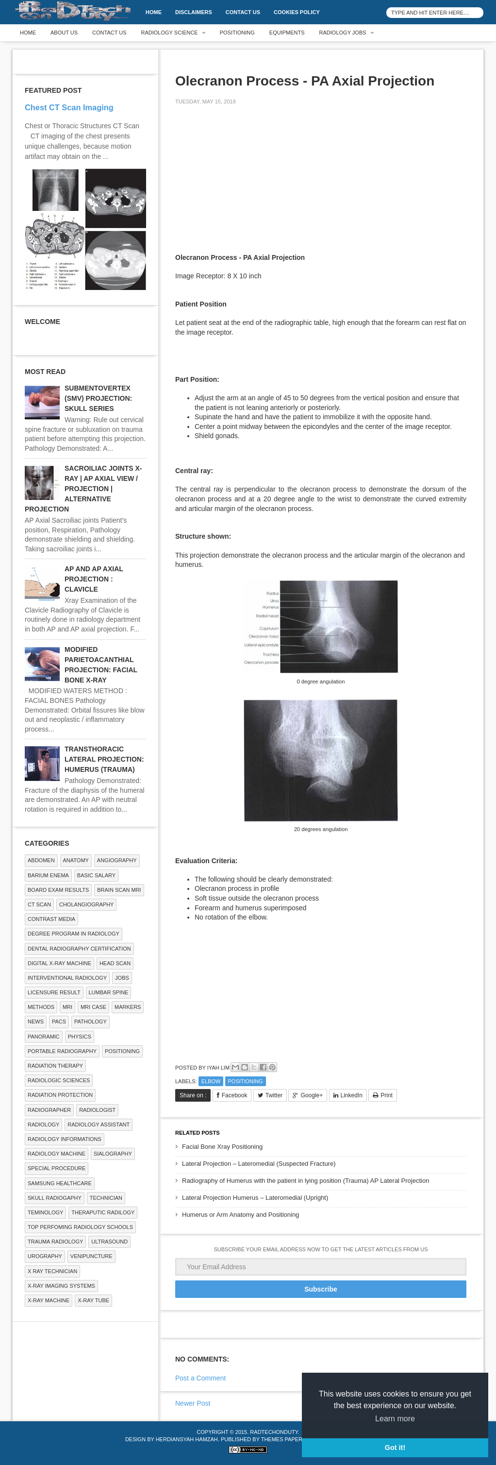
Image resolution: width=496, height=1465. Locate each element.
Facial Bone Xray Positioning (222, 1146)
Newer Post (192, 1403)
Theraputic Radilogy (102, 1212)
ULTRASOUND (109, 1241)
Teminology (45, 1212)
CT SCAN (39, 904)
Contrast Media (51, 919)
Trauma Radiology (55, 1241)
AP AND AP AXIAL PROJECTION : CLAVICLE (94, 579)
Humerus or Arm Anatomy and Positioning (240, 1214)
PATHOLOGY (90, 1021)
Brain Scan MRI (119, 890)
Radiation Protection (60, 1095)
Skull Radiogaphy (55, 1198)
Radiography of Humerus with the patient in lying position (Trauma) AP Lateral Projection (305, 1180)
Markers (128, 1007)
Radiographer (49, 1110)
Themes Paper (281, 1439)
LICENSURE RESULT (54, 992)
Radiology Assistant (98, 1124)
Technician (106, 1198)
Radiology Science (169, 32)
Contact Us (243, 12)
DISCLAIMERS (193, 12)
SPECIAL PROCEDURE (56, 1168)
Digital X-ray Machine (59, 963)
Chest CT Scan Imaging (69, 107)
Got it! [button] (395, 1447)
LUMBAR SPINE (109, 992)
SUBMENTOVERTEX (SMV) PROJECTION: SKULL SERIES (98, 398)
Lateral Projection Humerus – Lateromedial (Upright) (255, 1197)
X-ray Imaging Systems (61, 1286)
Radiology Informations (64, 1139)
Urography (45, 1256)
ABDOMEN (41, 860)
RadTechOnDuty (274, 1432)
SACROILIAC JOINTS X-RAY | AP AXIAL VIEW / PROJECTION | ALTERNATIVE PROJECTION (83, 488)
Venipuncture (91, 1256)
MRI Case (93, 1007)
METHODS (41, 1007)
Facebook (235, 1095)
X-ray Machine (48, 1300)
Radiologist (97, 1110)
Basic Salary (96, 875)
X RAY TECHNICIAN (52, 1271)
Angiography (117, 860)
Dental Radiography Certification (79, 949)
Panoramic (44, 1036)
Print (386, 1095)
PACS (59, 1021)
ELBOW (211, 1081)
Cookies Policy (297, 12)
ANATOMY (76, 860)
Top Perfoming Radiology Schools (80, 1227)
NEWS (36, 1021)
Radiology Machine (56, 1154)
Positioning (237, 32)
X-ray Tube (93, 1300)
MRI (67, 1007)
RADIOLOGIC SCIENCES (59, 1080)
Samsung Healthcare (60, 1183)
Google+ (311, 1095)
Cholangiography (86, 904)
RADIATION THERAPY (55, 1066)
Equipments (287, 32)
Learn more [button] (395, 1418)
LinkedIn (352, 1095)
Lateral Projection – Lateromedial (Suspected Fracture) (259, 1163)
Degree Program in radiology (73, 934)
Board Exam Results (58, 890)
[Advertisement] (248, 180)
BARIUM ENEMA (48, 875)
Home (154, 12)
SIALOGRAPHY (113, 1154)
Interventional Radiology (67, 978)
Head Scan (115, 963)
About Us (64, 32)
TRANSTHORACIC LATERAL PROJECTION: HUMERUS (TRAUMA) (104, 759)
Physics (79, 1036)
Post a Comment (200, 1378)
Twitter (273, 1095)
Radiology (43, 1124)
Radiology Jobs (342, 32)
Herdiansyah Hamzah (187, 1439)
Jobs (122, 978)
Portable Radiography (62, 1051)
